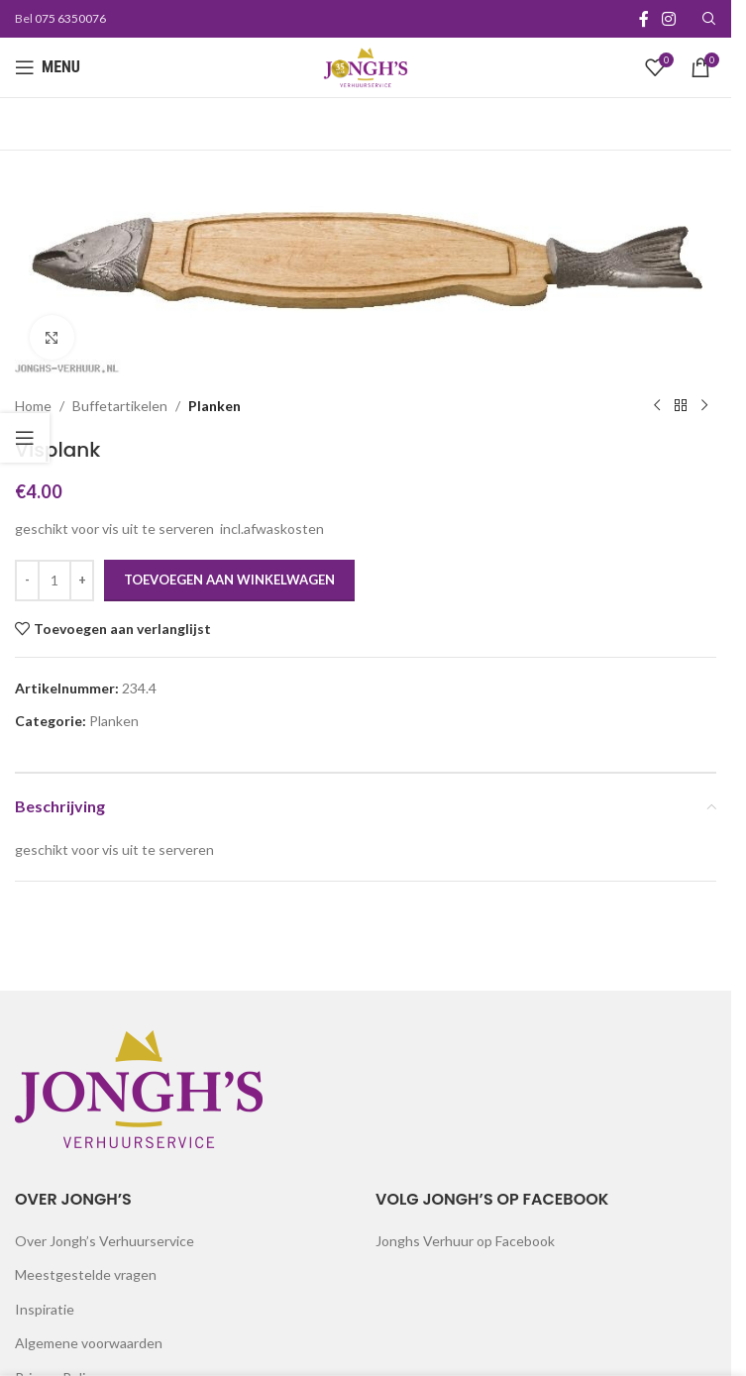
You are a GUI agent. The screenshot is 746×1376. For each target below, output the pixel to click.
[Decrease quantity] (27, 580)
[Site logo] (365, 65)
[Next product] (704, 406)
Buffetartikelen (119, 405)
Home (33, 405)
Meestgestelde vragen (86, 1274)
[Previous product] (657, 406)
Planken (214, 405)
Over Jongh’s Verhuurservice (104, 1240)
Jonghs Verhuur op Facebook (465, 1240)
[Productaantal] (54, 580)
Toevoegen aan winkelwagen (229, 580)
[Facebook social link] (644, 19)
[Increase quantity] (81, 580)
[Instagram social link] (669, 19)
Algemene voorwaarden (88, 1342)
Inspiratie (44, 1309)
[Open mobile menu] (47, 67)
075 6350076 (70, 18)
